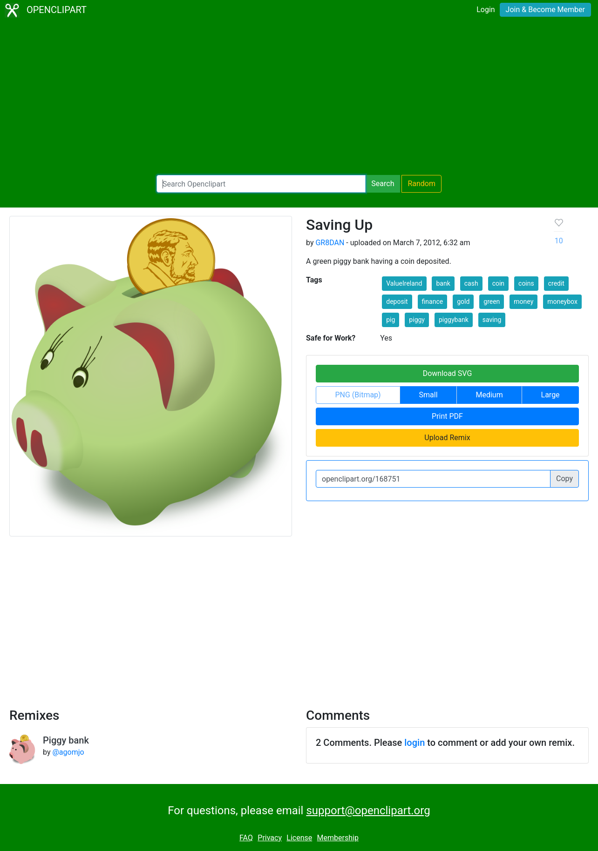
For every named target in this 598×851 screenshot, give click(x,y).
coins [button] (526, 283)
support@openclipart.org (368, 810)
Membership (338, 837)
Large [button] (550, 394)
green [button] (491, 301)
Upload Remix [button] (447, 437)
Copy (564, 478)
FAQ (246, 837)
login (414, 742)
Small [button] (428, 394)
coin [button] (498, 283)
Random (421, 183)
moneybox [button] (562, 301)
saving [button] (492, 319)
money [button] (523, 301)
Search (382, 183)
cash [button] (471, 283)
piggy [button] (417, 319)
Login (485, 9)
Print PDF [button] (447, 416)
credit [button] (556, 283)
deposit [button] (397, 301)
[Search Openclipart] (261, 184)
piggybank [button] (454, 319)
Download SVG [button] (447, 373)
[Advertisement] (299, 98)
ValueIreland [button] (404, 283)
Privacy (270, 837)
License (299, 837)
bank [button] (443, 283)
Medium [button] (489, 394)
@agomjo (68, 752)
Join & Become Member (545, 9)
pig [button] (390, 319)
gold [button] (463, 301)
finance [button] (432, 301)
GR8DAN (329, 242)
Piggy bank (66, 740)
